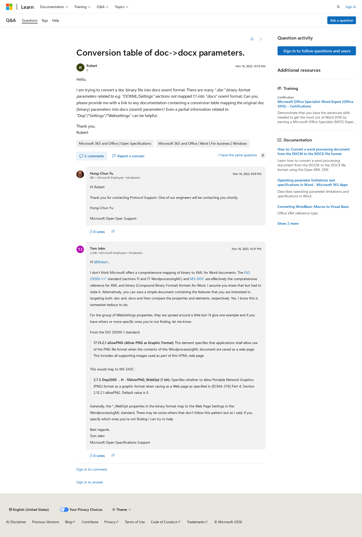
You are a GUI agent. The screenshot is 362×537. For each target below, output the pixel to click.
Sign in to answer (89, 482)
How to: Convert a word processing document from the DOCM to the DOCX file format (314, 151)
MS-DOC (197, 278)
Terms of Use (135, 521)
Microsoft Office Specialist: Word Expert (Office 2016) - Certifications (315, 103)
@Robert (101, 261)
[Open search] (338, 6)
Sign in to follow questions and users (316, 50)
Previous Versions (45, 521)
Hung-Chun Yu (101, 173)
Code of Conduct (164, 521)
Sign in (350, 6)
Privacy (109, 521)
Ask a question (341, 20)
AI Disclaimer (16, 521)
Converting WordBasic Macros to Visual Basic (313, 206)
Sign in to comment (91, 469)
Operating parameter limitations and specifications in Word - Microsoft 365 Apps (313, 182)
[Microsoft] (9, 7)
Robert (91, 65)
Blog (68, 521)
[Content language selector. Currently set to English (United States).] (29, 510)
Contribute (90, 521)
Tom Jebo (97, 248)
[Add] (252, 39)
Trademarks (196, 521)
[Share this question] (261, 39)
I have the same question (237, 155)
